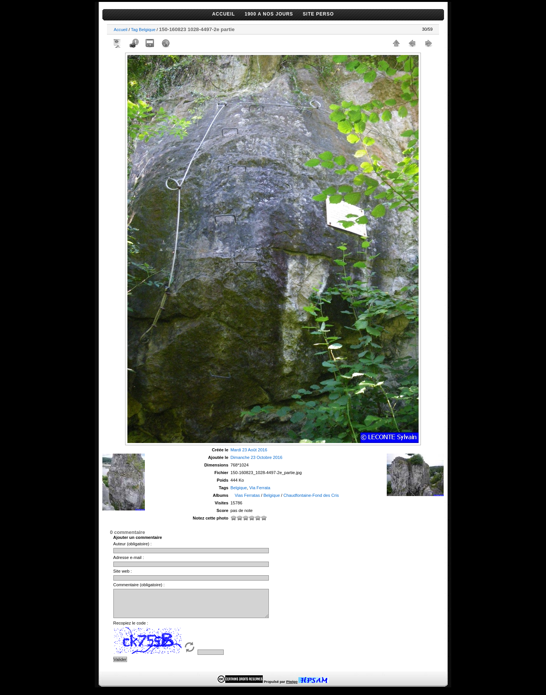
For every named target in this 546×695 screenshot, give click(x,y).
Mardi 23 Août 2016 (249, 450)
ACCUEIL (223, 14)
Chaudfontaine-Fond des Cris (311, 495)
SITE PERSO (318, 14)
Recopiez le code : (130, 628)
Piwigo (292, 687)
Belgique (147, 29)
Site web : (122, 571)
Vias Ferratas (247, 495)
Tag (134, 29)
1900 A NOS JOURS (269, 14)
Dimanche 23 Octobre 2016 (256, 457)
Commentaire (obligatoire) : (139, 584)
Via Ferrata (259, 487)
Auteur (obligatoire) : (132, 544)
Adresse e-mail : (128, 557)
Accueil (120, 29)
